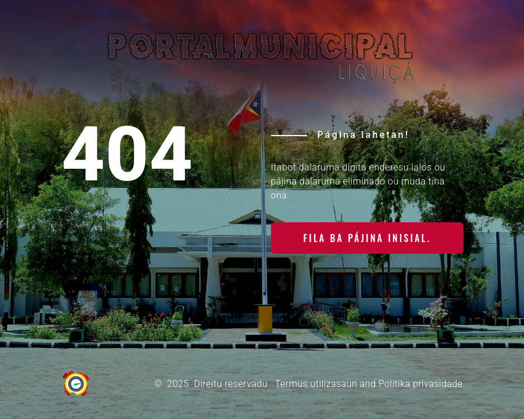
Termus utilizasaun (316, 383)
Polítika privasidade (421, 383)
